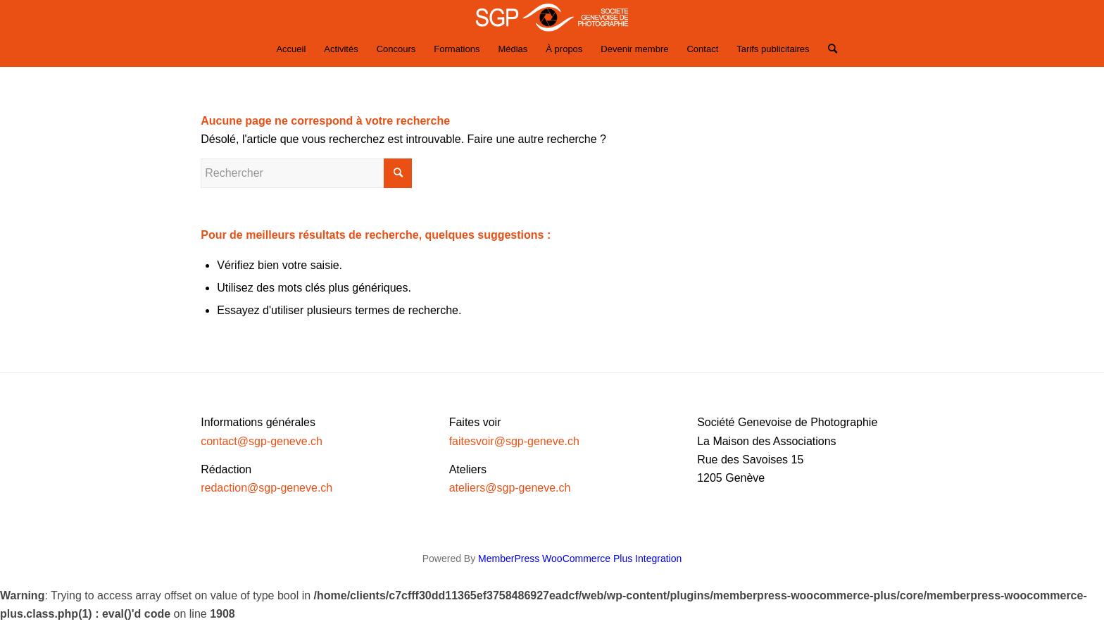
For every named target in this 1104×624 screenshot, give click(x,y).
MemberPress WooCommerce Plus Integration (580, 558)
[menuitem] (291, 49)
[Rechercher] (828, 49)
